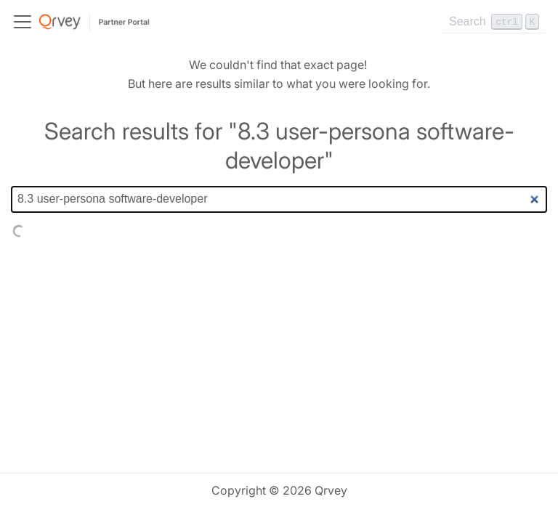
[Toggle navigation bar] (22, 22)
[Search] (494, 21)
